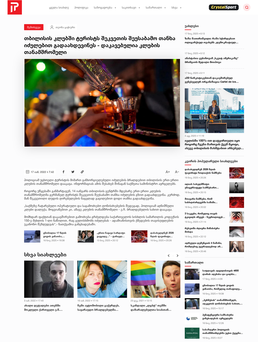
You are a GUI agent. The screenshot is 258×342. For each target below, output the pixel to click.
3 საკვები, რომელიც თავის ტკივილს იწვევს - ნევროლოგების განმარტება (205, 215)
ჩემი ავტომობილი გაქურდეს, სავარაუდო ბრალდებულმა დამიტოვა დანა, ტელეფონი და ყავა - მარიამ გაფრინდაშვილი (101, 308)
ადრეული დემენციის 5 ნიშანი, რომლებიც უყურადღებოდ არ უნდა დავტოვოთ (203, 244)
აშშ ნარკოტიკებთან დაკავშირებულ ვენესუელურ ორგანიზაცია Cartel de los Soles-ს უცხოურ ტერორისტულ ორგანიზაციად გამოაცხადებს (210, 80)
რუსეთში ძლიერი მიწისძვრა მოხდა (202, 230)
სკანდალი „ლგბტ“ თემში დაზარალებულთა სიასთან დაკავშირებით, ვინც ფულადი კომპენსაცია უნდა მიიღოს (152, 308)
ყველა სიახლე (59, 7)
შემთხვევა (33, 27)
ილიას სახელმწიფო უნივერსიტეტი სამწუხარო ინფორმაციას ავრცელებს (200, 186)
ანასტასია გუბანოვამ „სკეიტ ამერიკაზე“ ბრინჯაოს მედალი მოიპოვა (211, 60)
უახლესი (192, 26)
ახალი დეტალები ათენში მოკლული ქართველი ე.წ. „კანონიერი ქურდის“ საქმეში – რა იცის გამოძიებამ (48, 308)
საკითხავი (131, 7)
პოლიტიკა (81, 7)
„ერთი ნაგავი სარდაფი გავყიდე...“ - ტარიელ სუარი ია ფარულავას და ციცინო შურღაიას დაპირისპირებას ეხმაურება (112, 234)
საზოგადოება (105, 7)
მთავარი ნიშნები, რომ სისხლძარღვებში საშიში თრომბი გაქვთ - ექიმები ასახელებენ (200, 200)
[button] (168, 255)
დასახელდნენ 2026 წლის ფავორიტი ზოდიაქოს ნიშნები (162, 234)
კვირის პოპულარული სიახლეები (211, 161)
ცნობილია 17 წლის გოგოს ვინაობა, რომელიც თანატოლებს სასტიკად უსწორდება (57, 234)
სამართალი (156, 7)
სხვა (177, 7)
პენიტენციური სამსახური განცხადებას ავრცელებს (217, 316)
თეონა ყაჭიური (62, 27)
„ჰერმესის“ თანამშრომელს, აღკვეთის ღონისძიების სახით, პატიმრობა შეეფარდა (221, 302)
